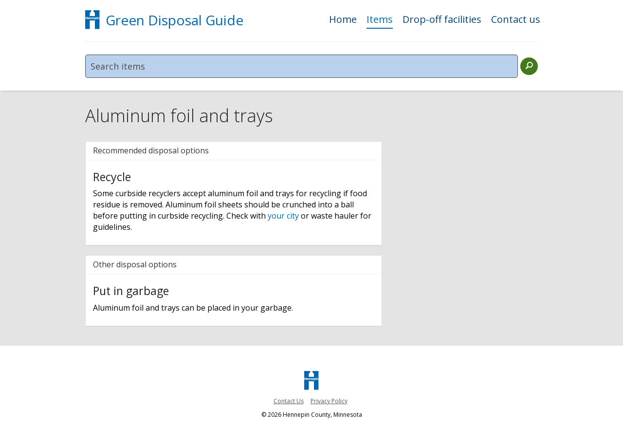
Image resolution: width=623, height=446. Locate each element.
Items (379, 20)
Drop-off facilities (442, 20)
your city (283, 215)
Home (343, 20)
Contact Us (289, 401)
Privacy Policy (329, 401)
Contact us (515, 20)
